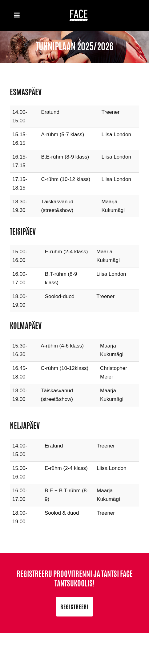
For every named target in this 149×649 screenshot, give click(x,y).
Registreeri (74, 607)
